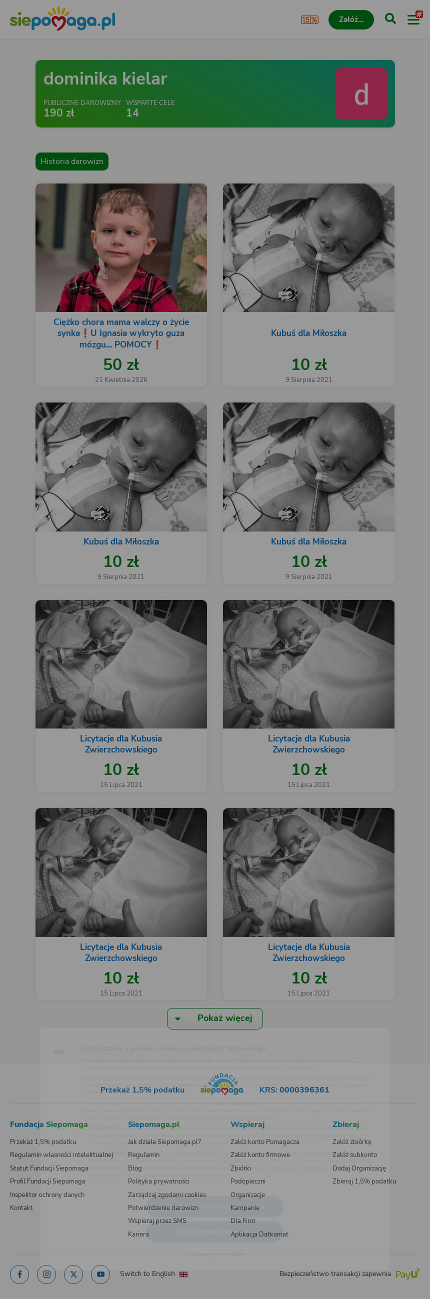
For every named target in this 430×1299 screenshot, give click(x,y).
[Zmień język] (28, 1027)
